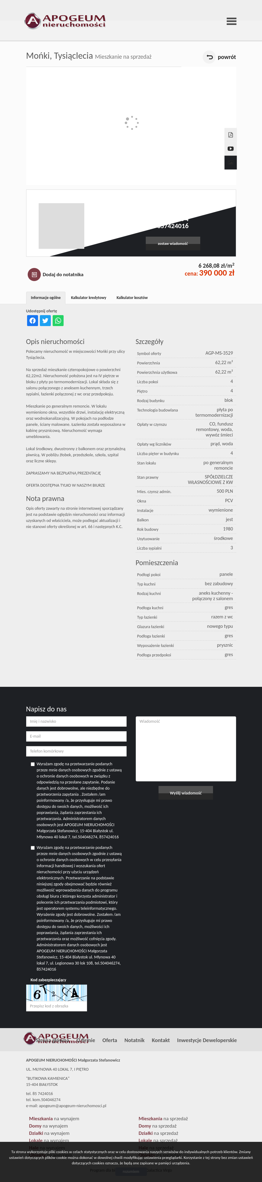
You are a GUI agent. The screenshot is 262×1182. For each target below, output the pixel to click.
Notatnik (134, 1040)
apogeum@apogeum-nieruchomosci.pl (173, 212)
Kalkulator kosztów (132, 297)
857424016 (172, 225)
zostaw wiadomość (173, 243)
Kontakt (161, 1040)
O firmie (85, 1040)
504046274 (172, 218)
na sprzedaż (163, 1118)
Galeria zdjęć (230, 157)
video (230, 143)
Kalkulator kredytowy (88, 297)
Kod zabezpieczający (48, 979)
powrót (227, 57)
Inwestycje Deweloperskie (207, 1040)
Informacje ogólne (46, 297)
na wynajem (54, 1118)
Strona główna (52, 1040)
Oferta (110, 1040)
